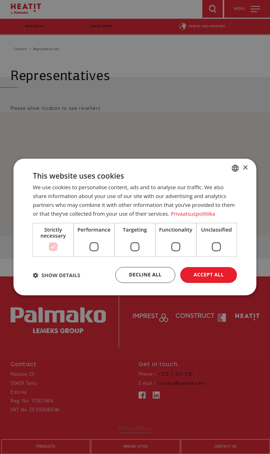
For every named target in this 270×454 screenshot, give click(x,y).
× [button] (245, 168)
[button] (56, 275)
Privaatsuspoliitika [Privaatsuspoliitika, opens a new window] (193, 213)
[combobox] (235, 168)
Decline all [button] (145, 274)
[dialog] (134, 227)
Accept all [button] (208, 274)
